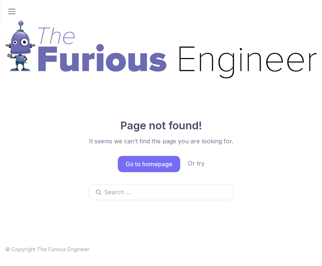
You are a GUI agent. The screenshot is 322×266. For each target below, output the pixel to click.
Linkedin (142, 248)
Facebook (257, 248)
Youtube (181, 248)
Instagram (299, 248)
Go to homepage (149, 164)
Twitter (218, 248)
